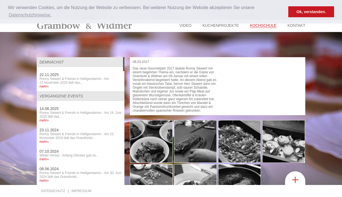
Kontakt (296, 25)
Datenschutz (53, 191)
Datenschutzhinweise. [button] (30, 15)
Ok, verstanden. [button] (311, 12)
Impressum (82, 191)
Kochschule (263, 25)
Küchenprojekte (221, 25)
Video (185, 25)
